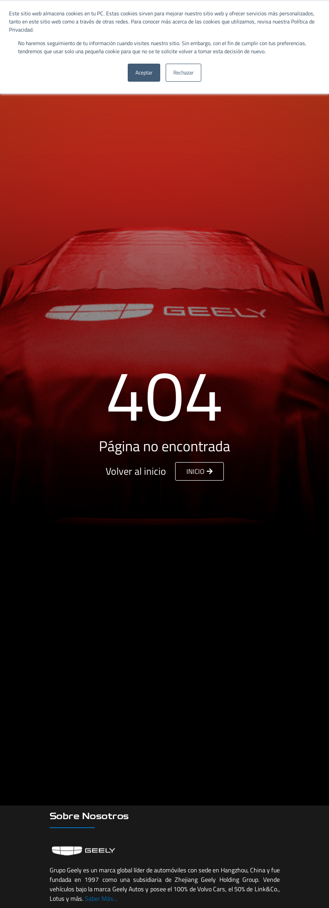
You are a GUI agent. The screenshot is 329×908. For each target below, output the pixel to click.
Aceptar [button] (144, 72)
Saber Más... (101, 898)
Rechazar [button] (183, 72)
